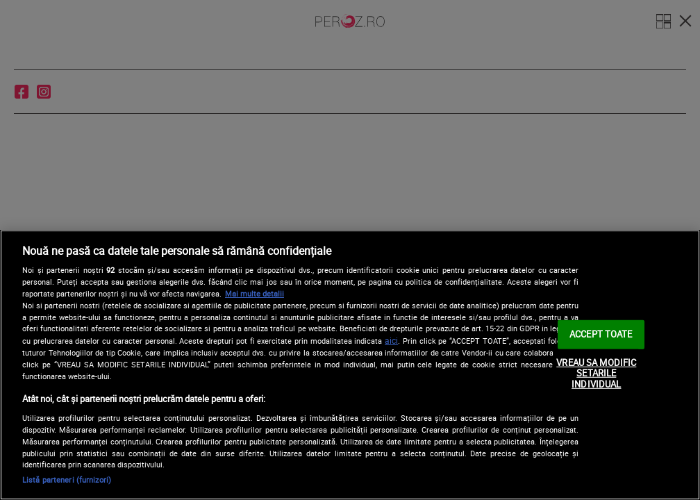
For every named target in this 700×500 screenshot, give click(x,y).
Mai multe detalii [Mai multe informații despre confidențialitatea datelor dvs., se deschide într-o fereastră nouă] (254, 293)
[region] (350, 365)
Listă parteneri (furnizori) (66, 479)
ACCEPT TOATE (601, 334)
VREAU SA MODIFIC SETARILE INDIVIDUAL (596, 373)
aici (391, 341)
